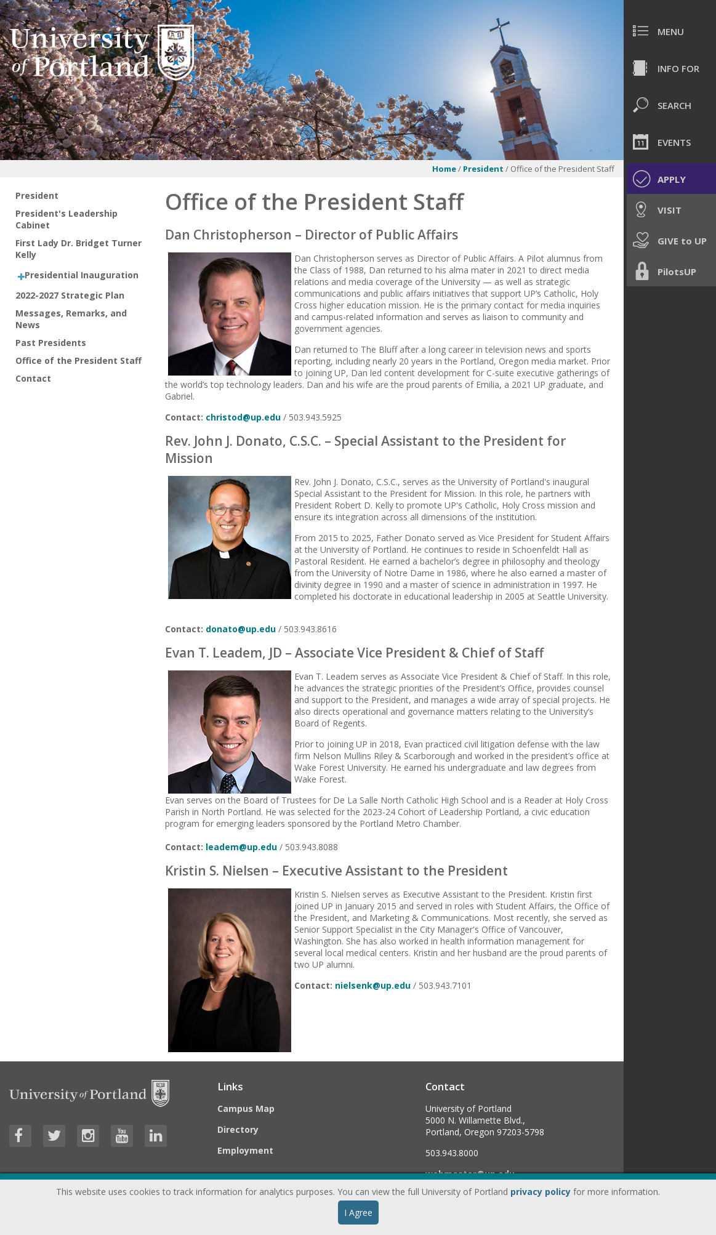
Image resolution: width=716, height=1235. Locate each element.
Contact (33, 378)
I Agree (358, 1212)
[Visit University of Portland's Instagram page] (88, 1136)
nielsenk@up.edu (373, 985)
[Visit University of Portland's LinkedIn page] (156, 1136)
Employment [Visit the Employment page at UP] (245, 1150)
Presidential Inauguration (82, 275)
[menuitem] (670, 30)
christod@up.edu (243, 417)
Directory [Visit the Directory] (238, 1129)
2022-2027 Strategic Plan (69, 295)
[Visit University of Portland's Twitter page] (54, 1136)
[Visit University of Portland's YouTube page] (122, 1136)
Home (444, 168)
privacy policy (540, 1191)
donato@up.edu (241, 629)
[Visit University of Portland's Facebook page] (20, 1136)
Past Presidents (50, 342)
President (483, 168)
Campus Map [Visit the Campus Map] (246, 1108)
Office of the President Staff (78, 360)
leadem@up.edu (241, 847)
